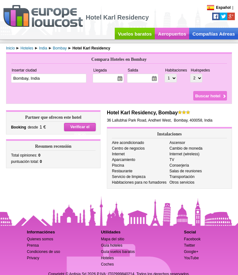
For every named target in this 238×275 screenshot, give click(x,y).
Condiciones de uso (43, 251)
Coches (107, 264)
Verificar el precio (80, 128)
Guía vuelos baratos (118, 251)
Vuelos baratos (135, 34)
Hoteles (107, 258)
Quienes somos (40, 239)
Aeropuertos (172, 34)
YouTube (191, 258)
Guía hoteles (111, 245)
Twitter (189, 245)
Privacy (33, 258)
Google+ (191, 251)
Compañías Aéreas (213, 34)
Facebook (192, 239)
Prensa (33, 245)
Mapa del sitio (112, 239)
